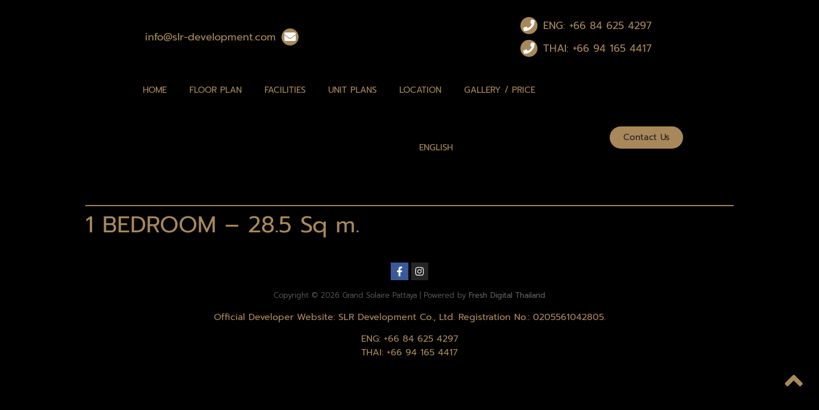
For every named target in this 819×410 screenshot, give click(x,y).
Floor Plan (215, 90)
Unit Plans (352, 90)
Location (420, 90)
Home (155, 90)
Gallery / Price (499, 90)
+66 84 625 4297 (421, 339)
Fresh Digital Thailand (507, 295)
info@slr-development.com (210, 37)
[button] (646, 137)
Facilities (284, 90)
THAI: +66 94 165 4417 (597, 48)
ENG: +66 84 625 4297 (597, 26)
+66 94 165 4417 (422, 352)
